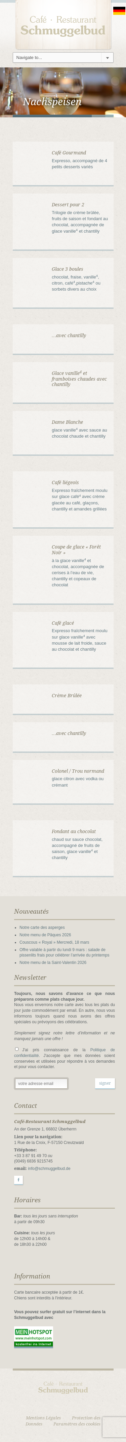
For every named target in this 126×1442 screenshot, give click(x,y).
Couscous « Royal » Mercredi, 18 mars (54, 942)
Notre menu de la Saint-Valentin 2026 (52, 962)
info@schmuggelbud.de (49, 1168)
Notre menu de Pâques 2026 (45, 935)
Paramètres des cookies (76, 1423)
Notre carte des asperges (42, 927)
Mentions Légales (43, 1417)
